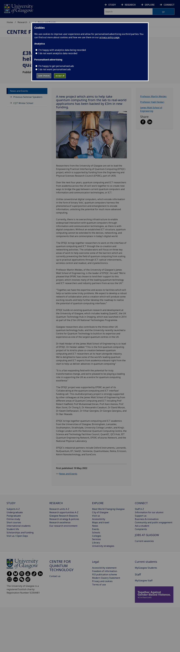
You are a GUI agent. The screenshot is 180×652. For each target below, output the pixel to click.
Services (96, 539)
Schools (96, 532)
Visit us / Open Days (17, 535)
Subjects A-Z (13, 509)
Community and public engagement (153, 522)
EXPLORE (98, 503)
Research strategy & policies (64, 519)
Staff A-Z (139, 509)
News (95, 525)
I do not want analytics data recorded (57, 53)
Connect (169, 4)
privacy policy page (109, 37)
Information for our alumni (149, 512)
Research (130, 4)
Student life (13, 529)
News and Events (19, 90)
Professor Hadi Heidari (152, 102)
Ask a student (142, 525)
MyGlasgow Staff (144, 580)
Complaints (141, 529)
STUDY (11, 503)
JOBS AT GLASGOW (147, 535)
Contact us (54, 576)
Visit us (96, 515)
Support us (140, 515)
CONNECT (141, 503)
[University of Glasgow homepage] (18, 8)
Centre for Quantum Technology (61, 565)
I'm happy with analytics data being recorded (62, 49)
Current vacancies (144, 541)
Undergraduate (15, 512)
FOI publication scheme (104, 574)
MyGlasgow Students (146, 567)
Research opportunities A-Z (63, 512)
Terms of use (99, 584)
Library (96, 542)
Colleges (96, 535)
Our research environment (63, 525)
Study (112, 4)
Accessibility (98, 519)
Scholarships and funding (20, 532)
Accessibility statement (104, 567)
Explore (149, 4)
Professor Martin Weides (153, 96)
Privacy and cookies (102, 581)
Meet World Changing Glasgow (108, 509)
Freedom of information (104, 571)
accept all (60, 75)
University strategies (103, 545)
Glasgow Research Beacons (63, 515)
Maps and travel (100, 522)
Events (95, 529)
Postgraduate (14, 515)
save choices (44, 75)
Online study (13, 519)
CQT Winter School (23, 103)
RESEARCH (56, 503)
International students (19, 525)
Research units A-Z (59, 509)
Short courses (14, 522)
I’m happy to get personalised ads (56, 66)
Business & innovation (147, 519)
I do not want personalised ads (54, 69)
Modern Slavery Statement (106, 577)
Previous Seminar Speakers (27, 96)
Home (10, 22)
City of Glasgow (100, 512)
